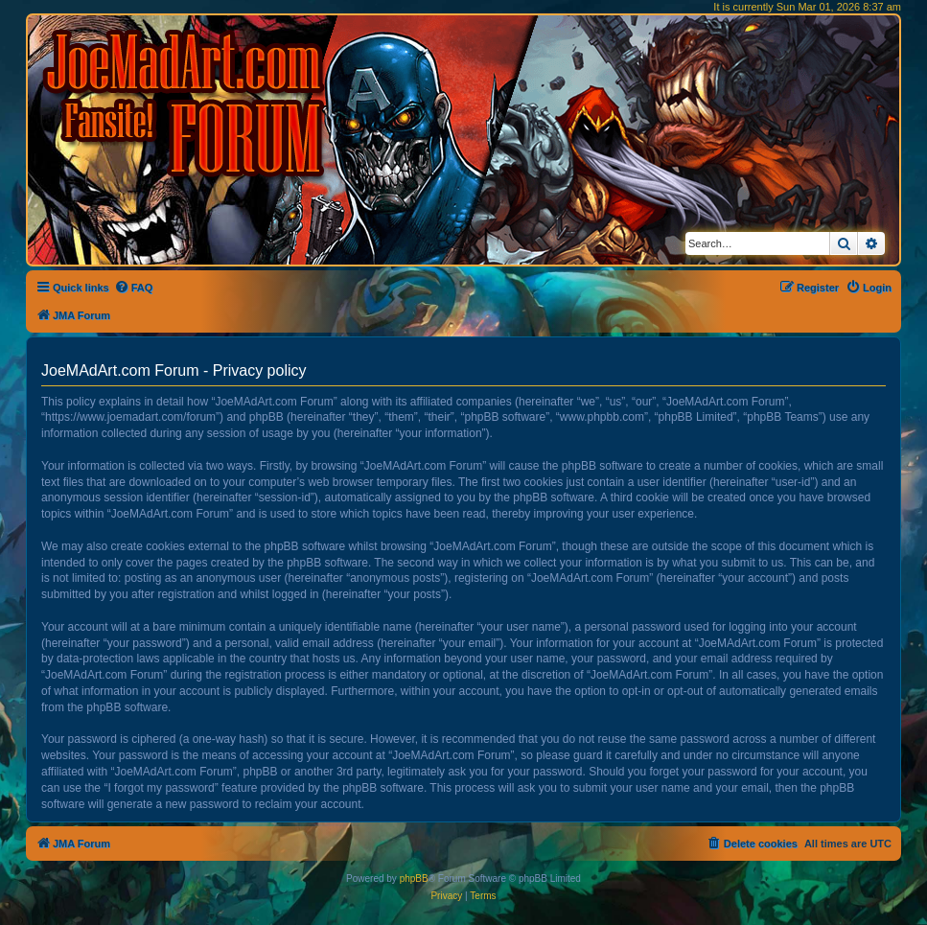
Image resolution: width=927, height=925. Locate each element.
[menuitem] (133, 287)
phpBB (414, 878)
